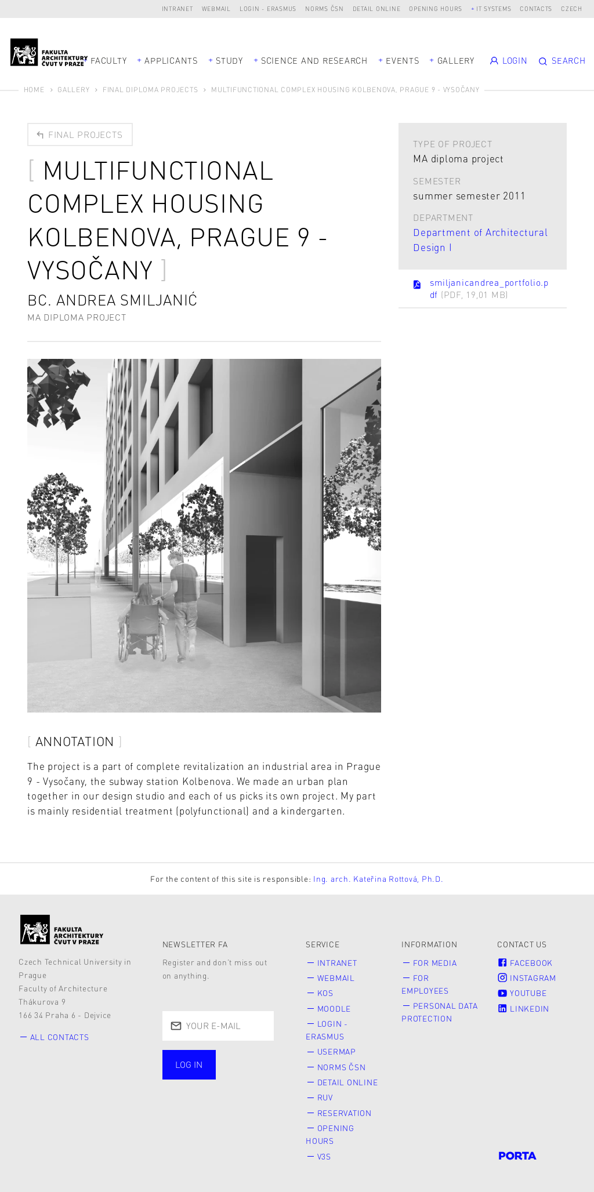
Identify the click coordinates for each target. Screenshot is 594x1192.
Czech (571, 8)
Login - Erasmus (268, 8)
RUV (325, 1097)
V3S (324, 1156)
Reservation (344, 1113)
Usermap (336, 1051)
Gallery (456, 60)
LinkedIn (523, 1008)
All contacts (59, 1037)
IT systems (494, 8)
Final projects (78, 134)
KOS (325, 993)
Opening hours (435, 8)
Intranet (177, 8)
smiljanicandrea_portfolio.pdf (480, 288)
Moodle (334, 1008)
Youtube (521, 993)
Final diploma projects (150, 89)
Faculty (108, 60)
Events (402, 60)
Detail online (377, 8)
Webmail (216, 8)
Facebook (525, 963)
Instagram (526, 978)
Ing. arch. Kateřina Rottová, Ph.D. (378, 879)
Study (229, 60)
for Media (435, 963)
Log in (188, 1064)
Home (34, 89)
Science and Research (314, 60)
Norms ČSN (324, 8)
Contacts (536, 8)
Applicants (171, 60)
